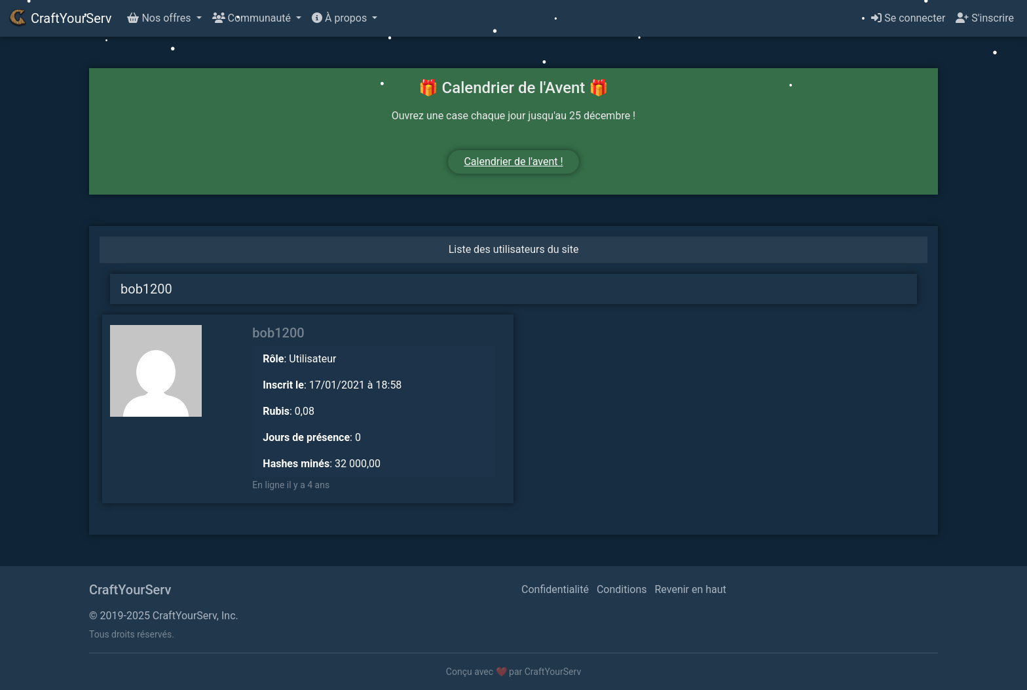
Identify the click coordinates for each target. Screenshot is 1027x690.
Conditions (622, 589)
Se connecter (908, 18)
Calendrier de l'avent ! (513, 161)
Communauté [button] (252, 18)
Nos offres (160, 18)
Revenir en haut (690, 589)
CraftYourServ (59, 18)
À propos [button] (340, 18)
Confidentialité (555, 589)
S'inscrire (985, 18)
